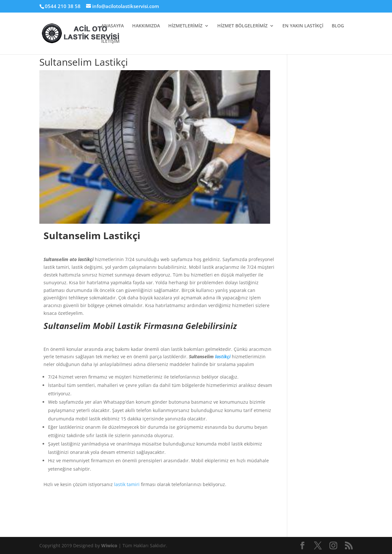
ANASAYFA (112, 26)
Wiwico (110, 545)
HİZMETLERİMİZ (185, 26)
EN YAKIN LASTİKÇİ (302, 26)
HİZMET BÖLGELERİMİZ (242, 26)
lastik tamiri (127, 484)
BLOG (338, 26)
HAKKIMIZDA (146, 26)
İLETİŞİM (110, 41)
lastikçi (222, 356)
